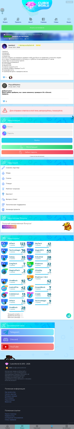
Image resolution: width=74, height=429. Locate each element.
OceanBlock (40, 287)
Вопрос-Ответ (9, 199)
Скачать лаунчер (10, 167)
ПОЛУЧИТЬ (9, 227)
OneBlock (13, 280)
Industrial (39, 257)
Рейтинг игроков (11, 188)
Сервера (43, 21)
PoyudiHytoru (14, 85)
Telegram (11, 332)
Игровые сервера (11, 396)
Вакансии (8, 402)
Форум (5, 21)
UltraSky (38, 270)
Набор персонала (33, 34)
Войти (37, 140)
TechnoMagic (15, 250)
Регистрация (28, 147)
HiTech (12, 243)
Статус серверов (10, 419)
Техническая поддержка (14, 204)
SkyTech (23, 34)
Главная (7, 34)
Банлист (7, 194)
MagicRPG (39, 250)
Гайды (55, 21)
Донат (30, 21)
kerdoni (12, 45)
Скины (6, 178)
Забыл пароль (28, 152)
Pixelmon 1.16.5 (41, 277)
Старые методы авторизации (37, 156)
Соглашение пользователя (14, 418)
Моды (6, 173)
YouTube (11, 347)
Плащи (7, 183)
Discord (10, 339)
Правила (17, 21)
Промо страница (10, 414)
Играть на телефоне (37, 27)
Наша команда (10, 400)
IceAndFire (13, 287)
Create (37, 294)
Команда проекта (11, 209)
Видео (68, 21)
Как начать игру (10, 392)
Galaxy (12, 257)
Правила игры (10, 416)
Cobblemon (14, 294)
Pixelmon (39, 264)
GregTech (13, 264)
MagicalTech (14, 270)
